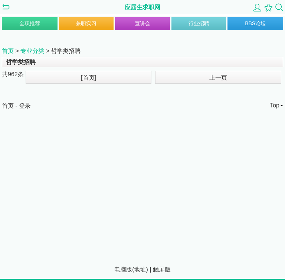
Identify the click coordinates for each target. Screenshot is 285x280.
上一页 (218, 77)
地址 (140, 269)
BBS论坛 (255, 23)
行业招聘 (199, 23)
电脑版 (123, 269)
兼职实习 (86, 23)
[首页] (88, 77)
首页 (8, 51)
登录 (25, 106)
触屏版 (162, 269)
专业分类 (32, 51)
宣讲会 (142, 23)
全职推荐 (29, 23)
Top (274, 105)
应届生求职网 (142, 7)
